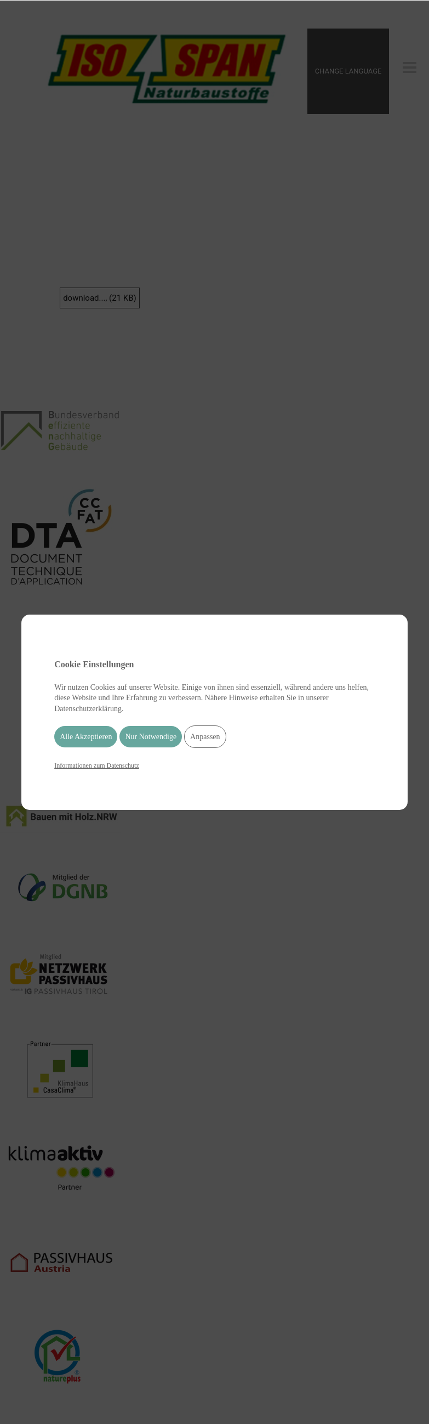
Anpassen (205, 737)
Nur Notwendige (150, 737)
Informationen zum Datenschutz (96, 765)
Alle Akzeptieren (86, 737)
